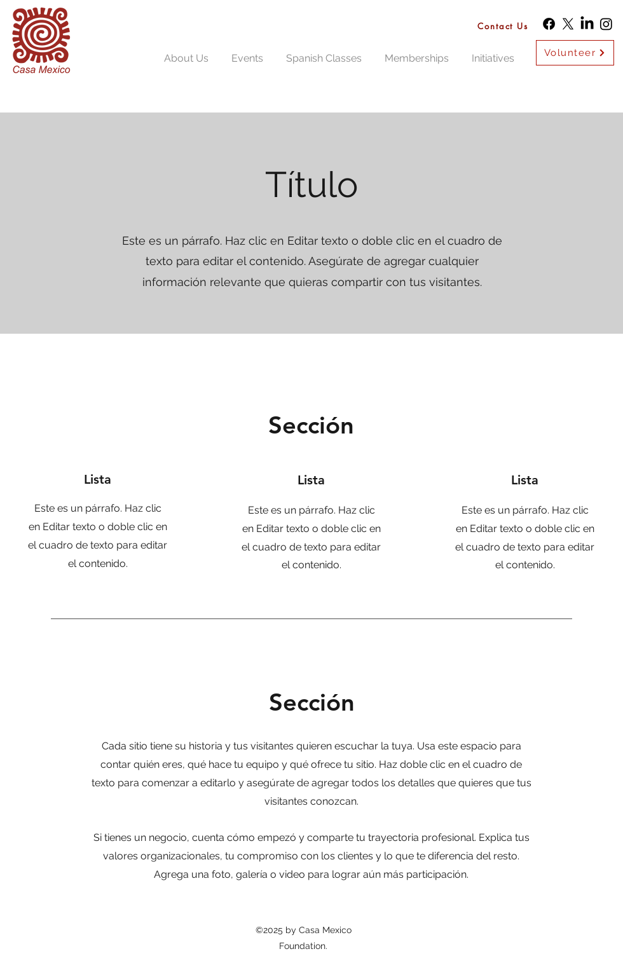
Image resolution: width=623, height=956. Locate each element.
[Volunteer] (575, 52)
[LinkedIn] (587, 24)
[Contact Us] (506, 26)
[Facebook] (549, 24)
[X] (568, 24)
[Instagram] (606, 24)
